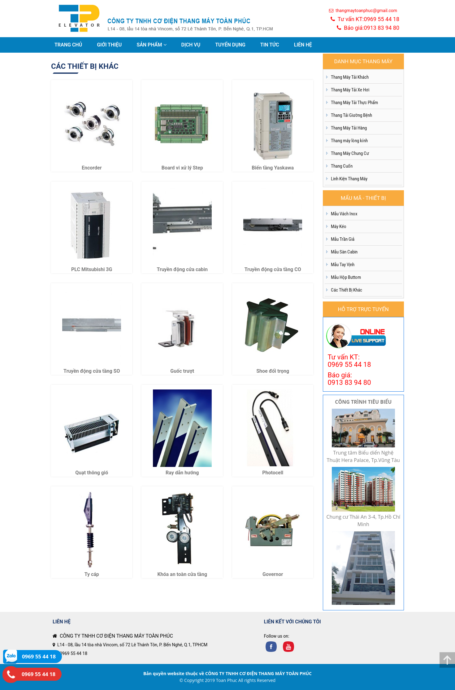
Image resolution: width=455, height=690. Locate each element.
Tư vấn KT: (365, 19)
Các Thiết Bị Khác (346, 290)
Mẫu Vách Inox (344, 214)
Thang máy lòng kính (349, 140)
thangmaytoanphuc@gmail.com (363, 10)
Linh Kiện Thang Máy (349, 179)
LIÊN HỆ (303, 45)
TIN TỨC (269, 45)
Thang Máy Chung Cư (350, 153)
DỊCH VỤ (191, 45)
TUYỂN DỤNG (230, 45)
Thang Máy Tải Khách (350, 77)
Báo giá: (368, 27)
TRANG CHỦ (68, 45)
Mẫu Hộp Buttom (346, 277)
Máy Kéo (338, 226)
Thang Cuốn (342, 166)
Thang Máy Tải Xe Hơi (350, 90)
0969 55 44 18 (73, 653)
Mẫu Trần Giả (342, 239)
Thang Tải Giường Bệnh (351, 115)
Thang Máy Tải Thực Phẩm (354, 102)
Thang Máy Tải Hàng (349, 128)
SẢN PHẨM (151, 45)
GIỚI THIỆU (109, 45)
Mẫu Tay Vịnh (342, 264)
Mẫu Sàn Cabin (344, 252)
